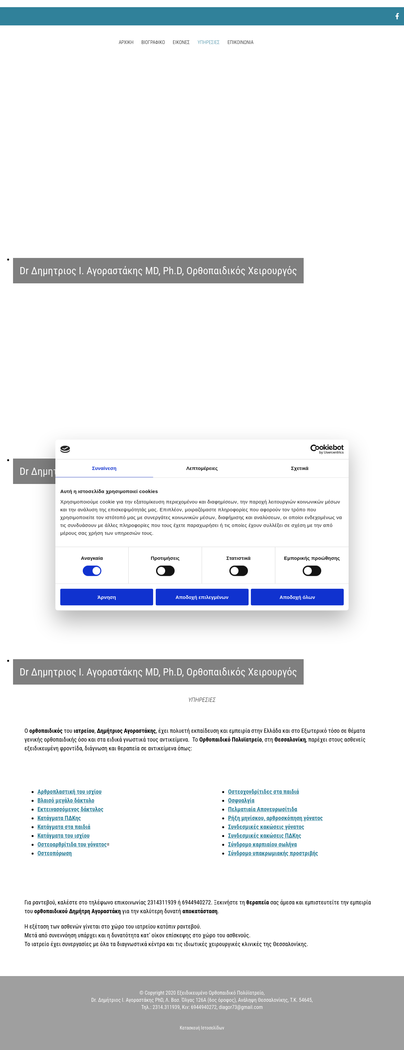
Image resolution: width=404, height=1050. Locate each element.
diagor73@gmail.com (241, 1007)
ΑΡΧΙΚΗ (126, 42)
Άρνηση (106, 597)
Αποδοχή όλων (297, 597)
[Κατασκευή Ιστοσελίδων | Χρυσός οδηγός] (10, 1039)
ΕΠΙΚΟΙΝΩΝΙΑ (240, 42)
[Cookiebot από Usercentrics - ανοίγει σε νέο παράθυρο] (315, 449)
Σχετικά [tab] (299, 468)
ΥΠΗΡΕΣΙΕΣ (208, 42)
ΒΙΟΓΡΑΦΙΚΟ (153, 42)
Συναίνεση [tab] (104, 468)
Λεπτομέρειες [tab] (202, 468)
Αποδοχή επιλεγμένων (202, 597)
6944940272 (196, 902)
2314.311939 (166, 1007)
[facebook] (397, 16)
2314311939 (163, 902)
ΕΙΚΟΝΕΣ (181, 42)
